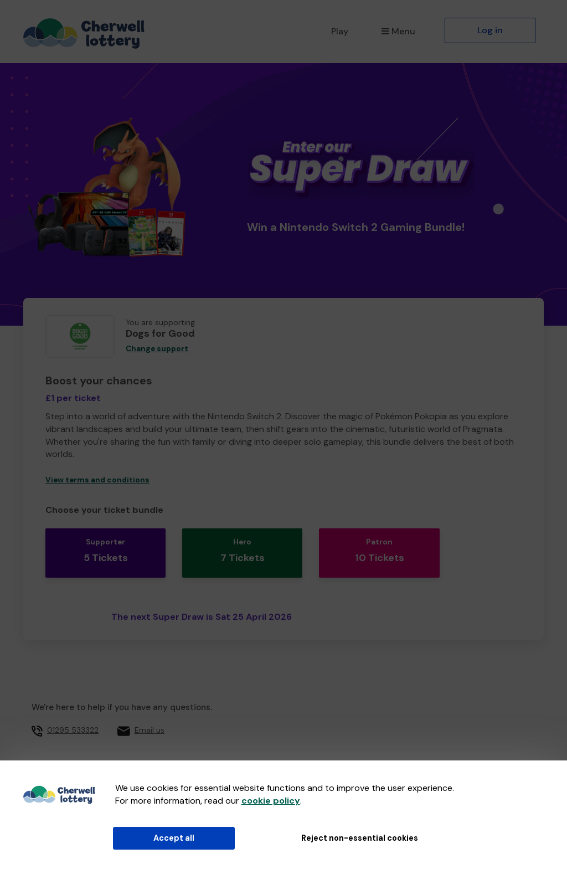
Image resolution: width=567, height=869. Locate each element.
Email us (149, 718)
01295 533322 (73, 718)
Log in (490, 30)
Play (339, 31)
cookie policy (270, 800)
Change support (157, 348)
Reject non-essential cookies (359, 838)
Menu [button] (398, 31)
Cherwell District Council (190, 753)
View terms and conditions (97, 480)
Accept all (173, 838)
